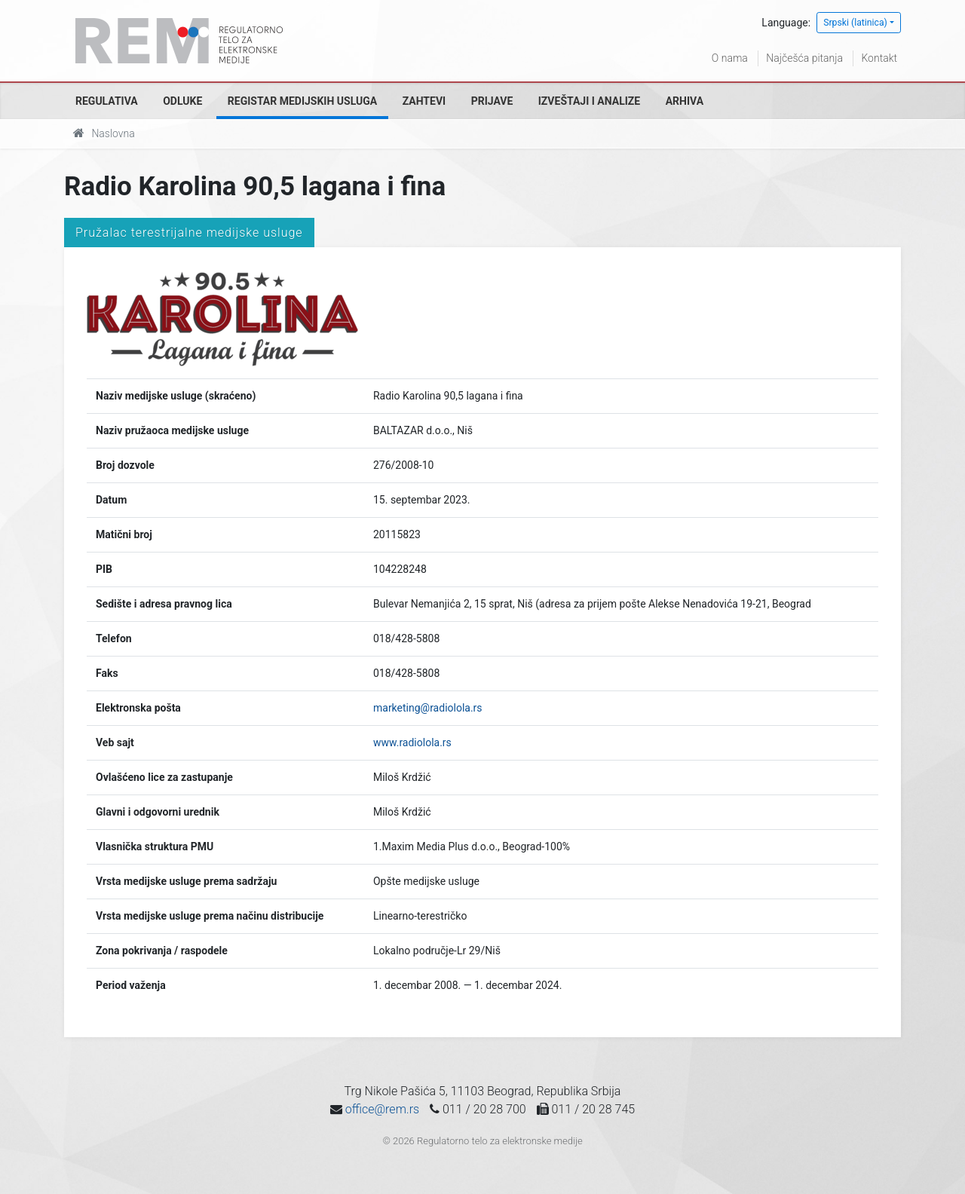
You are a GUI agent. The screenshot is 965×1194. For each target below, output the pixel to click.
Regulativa (106, 101)
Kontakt (879, 58)
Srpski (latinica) (855, 22)
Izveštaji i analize (589, 101)
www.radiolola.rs (412, 742)
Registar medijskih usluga (302, 101)
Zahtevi (424, 101)
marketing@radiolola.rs (427, 708)
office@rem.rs (382, 1109)
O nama (730, 58)
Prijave (492, 101)
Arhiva (684, 101)
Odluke (182, 101)
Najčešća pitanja (804, 58)
